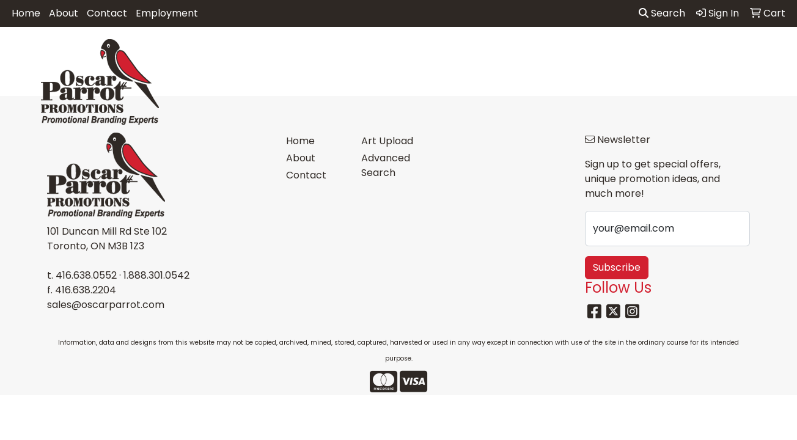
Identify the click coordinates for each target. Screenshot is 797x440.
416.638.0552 (86, 275)
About (63, 13)
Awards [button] (290, 53)
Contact (107, 13)
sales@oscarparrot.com (105, 305)
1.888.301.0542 (156, 275)
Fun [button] (449, 53)
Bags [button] (339, 53)
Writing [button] (711, 53)
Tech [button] (662, 53)
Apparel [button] (232, 53)
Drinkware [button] (396, 53)
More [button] (761, 53)
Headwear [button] (503, 53)
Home (26, 13)
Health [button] (564, 53)
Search (662, 13)
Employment (167, 13)
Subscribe (617, 267)
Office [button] (615, 53)
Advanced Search (385, 165)
